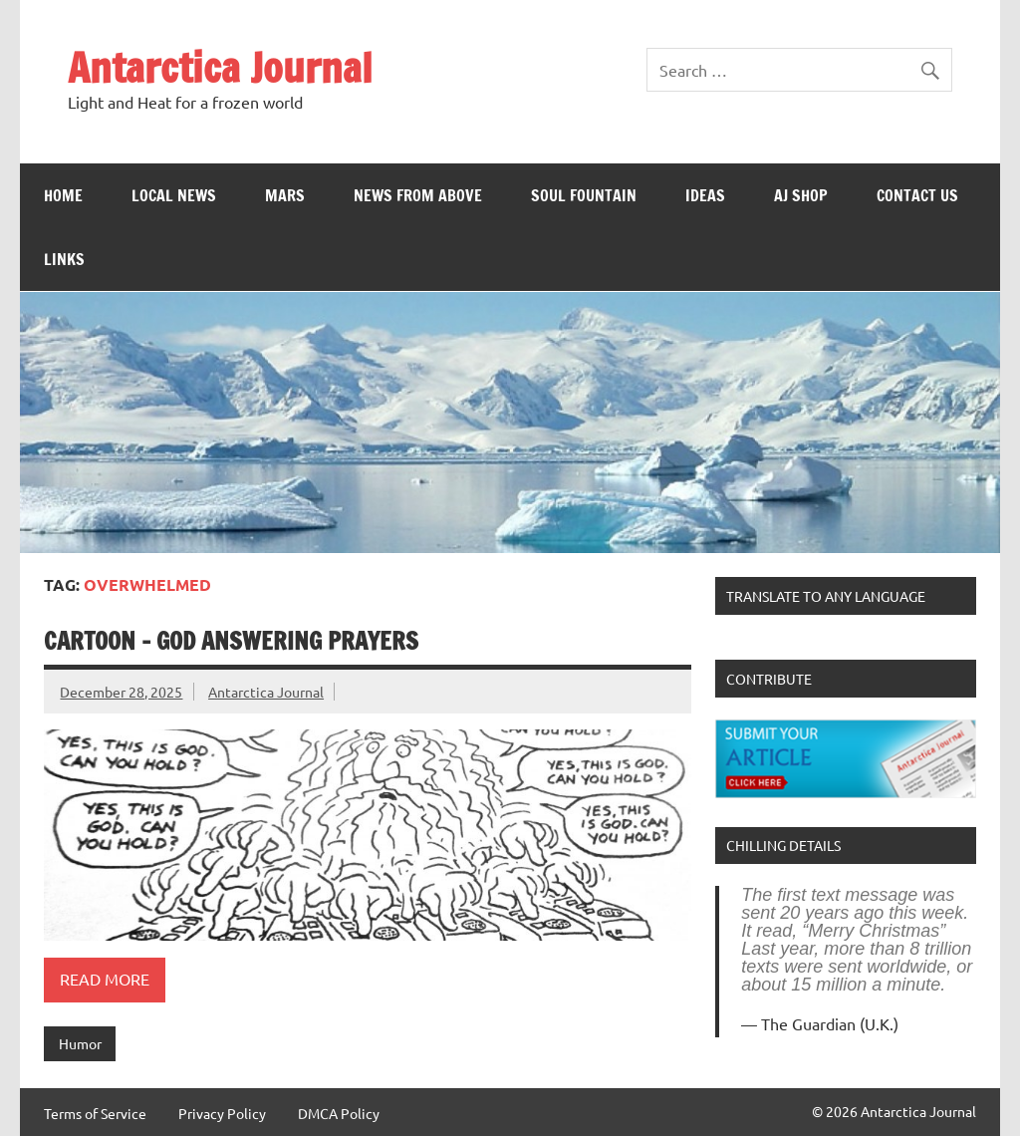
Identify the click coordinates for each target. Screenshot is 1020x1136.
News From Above (418, 195)
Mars (285, 195)
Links (64, 259)
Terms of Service (95, 1113)
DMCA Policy (339, 1113)
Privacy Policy (222, 1113)
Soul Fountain (584, 195)
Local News (173, 195)
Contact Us (917, 195)
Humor (80, 1043)
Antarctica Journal (220, 67)
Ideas (705, 195)
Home (63, 195)
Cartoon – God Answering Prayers (231, 641)
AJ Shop (801, 195)
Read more (104, 979)
